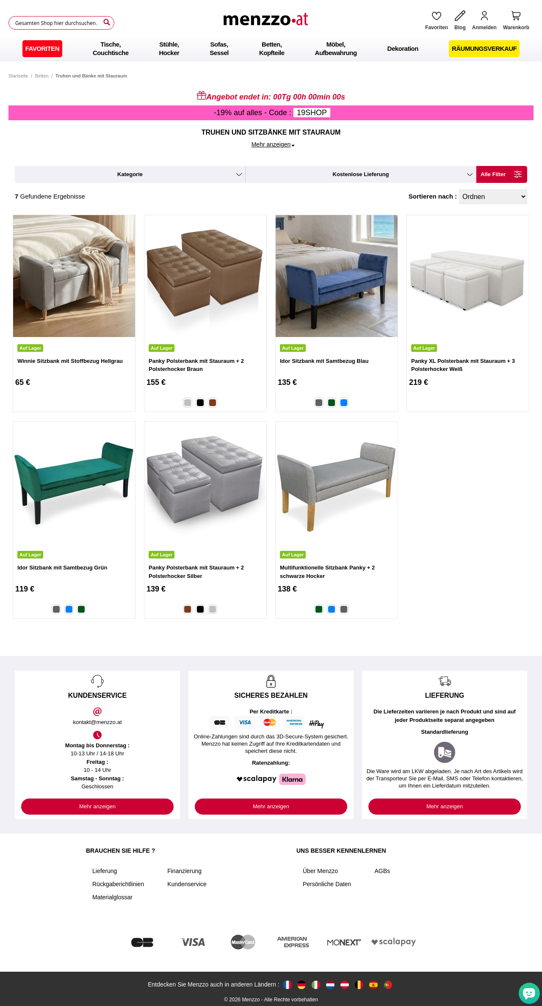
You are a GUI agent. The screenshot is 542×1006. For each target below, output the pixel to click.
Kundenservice (187, 884)
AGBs (382, 871)
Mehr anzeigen (97, 806)
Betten (42, 75)
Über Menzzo (320, 871)
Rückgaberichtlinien (118, 884)
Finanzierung (184, 871)
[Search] (106, 22)
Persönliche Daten (327, 884)
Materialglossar (112, 897)
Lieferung (104, 871)
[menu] (271, 48)
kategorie (130, 174)
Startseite (18, 75)
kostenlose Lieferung (361, 174)
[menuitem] (42, 48)
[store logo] (267, 23)
